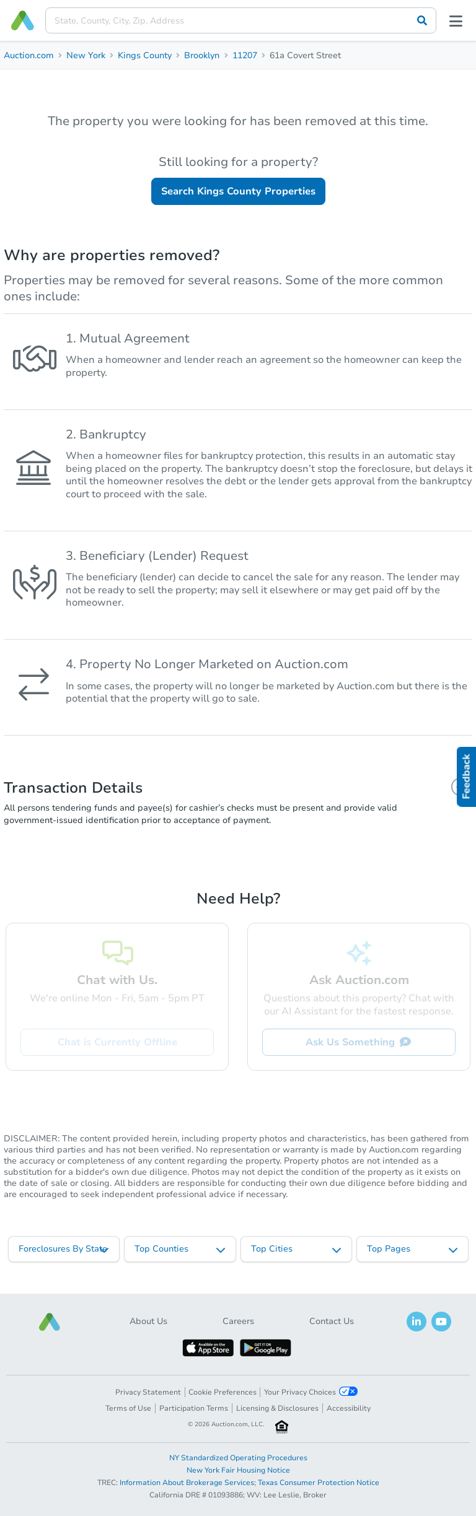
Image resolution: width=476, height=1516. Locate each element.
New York (85, 55)
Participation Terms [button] (193, 1408)
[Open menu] (456, 20)
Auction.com (29, 55)
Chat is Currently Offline (117, 1042)
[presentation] (240, 20)
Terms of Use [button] (128, 1408)
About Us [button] (148, 1321)
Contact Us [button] (331, 1321)
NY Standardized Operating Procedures (238, 1458)
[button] (49, 1322)
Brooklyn (201, 55)
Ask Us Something (359, 1042)
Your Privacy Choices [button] (311, 1392)
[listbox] (64, 1249)
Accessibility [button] (349, 1408)
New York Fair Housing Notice (238, 1470)
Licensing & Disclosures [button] (277, 1408)
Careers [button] (238, 1321)
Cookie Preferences (222, 1392)
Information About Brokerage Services (187, 1483)
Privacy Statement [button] (148, 1392)
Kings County (145, 55)
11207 (244, 55)
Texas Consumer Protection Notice (318, 1483)
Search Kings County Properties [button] (238, 191)
